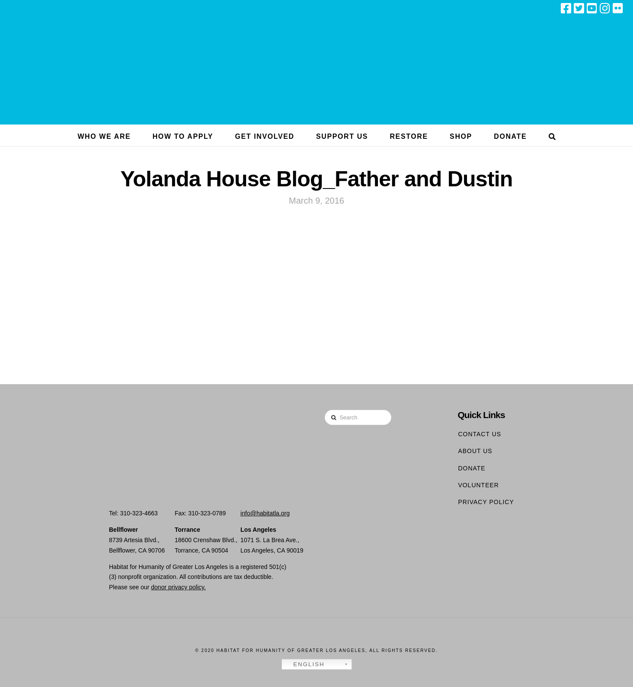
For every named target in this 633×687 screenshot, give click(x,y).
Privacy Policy (486, 501)
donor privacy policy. (178, 587)
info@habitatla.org (265, 513)
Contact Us (479, 434)
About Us (475, 450)
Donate (471, 468)
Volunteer (478, 485)
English (304, 664)
